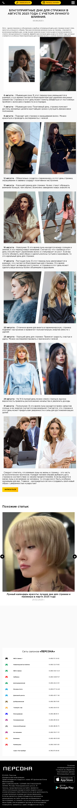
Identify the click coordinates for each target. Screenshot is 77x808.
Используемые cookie (66, 774)
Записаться (10, 489)
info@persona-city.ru (35, 804)
